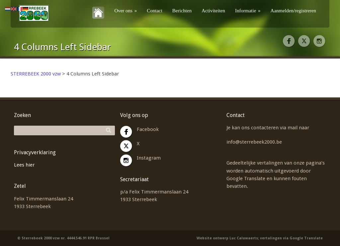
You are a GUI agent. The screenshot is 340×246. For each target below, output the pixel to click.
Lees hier (24, 165)
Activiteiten (213, 10)
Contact (154, 10)
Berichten (182, 10)
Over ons (125, 10)
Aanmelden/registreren (293, 10)
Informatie (248, 10)
